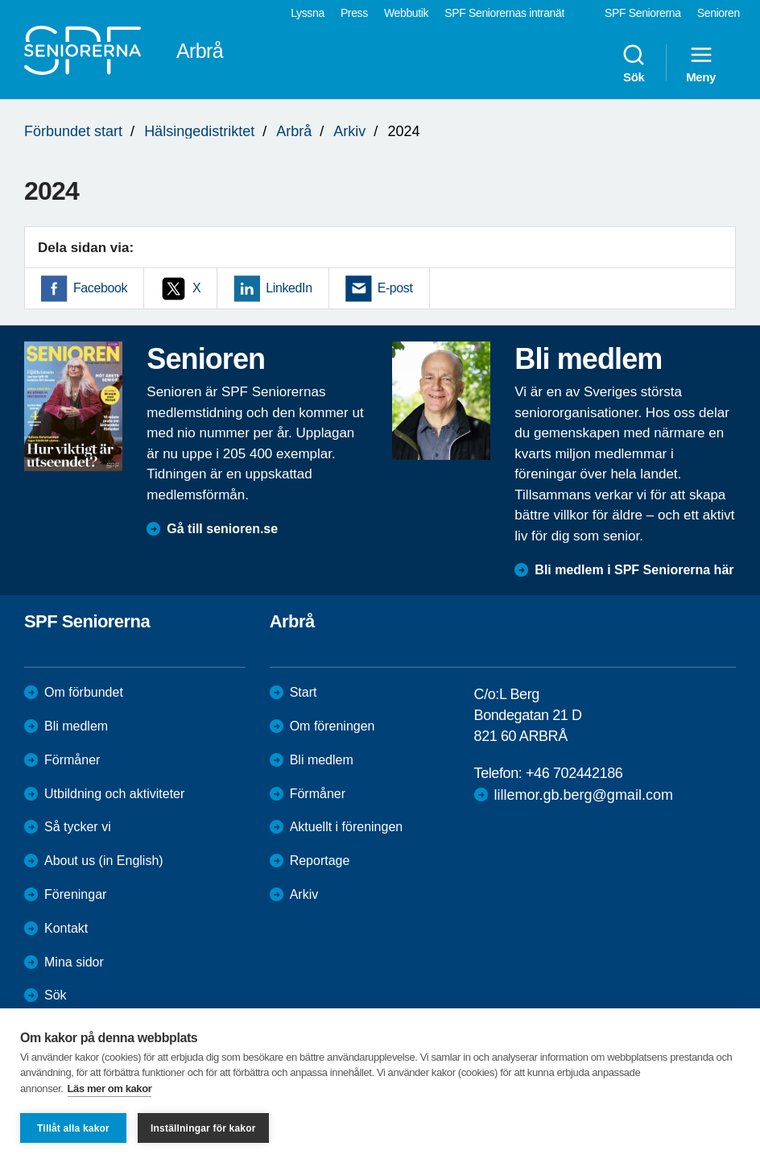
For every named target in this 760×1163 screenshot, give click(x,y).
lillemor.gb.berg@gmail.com (583, 795)
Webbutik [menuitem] (406, 12)
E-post (395, 288)
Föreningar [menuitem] (75, 894)
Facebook (100, 288)
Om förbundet (83, 692)
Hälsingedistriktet (199, 131)
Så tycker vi (77, 827)
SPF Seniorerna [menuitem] (643, 12)
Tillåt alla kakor (73, 1128)
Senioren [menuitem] (718, 12)
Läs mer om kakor (110, 1088)
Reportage (320, 860)
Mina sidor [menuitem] (74, 962)
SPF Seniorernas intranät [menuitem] (504, 12)
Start (303, 692)
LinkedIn (289, 288)
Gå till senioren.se (222, 529)
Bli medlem (76, 726)
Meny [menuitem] (701, 63)
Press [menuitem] (354, 12)
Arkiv (349, 131)
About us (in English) (103, 860)
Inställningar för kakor (203, 1128)
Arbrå (294, 131)
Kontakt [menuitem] (66, 928)
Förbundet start (73, 131)
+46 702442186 (574, 773)
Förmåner (72, 760)
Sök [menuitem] (634, 63)
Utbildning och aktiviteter (114, 794)
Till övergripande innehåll (0, 0)
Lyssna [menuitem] (307, 12)
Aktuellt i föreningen (346, 827)
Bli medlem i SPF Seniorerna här (634, 570)
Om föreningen (332, 726)
